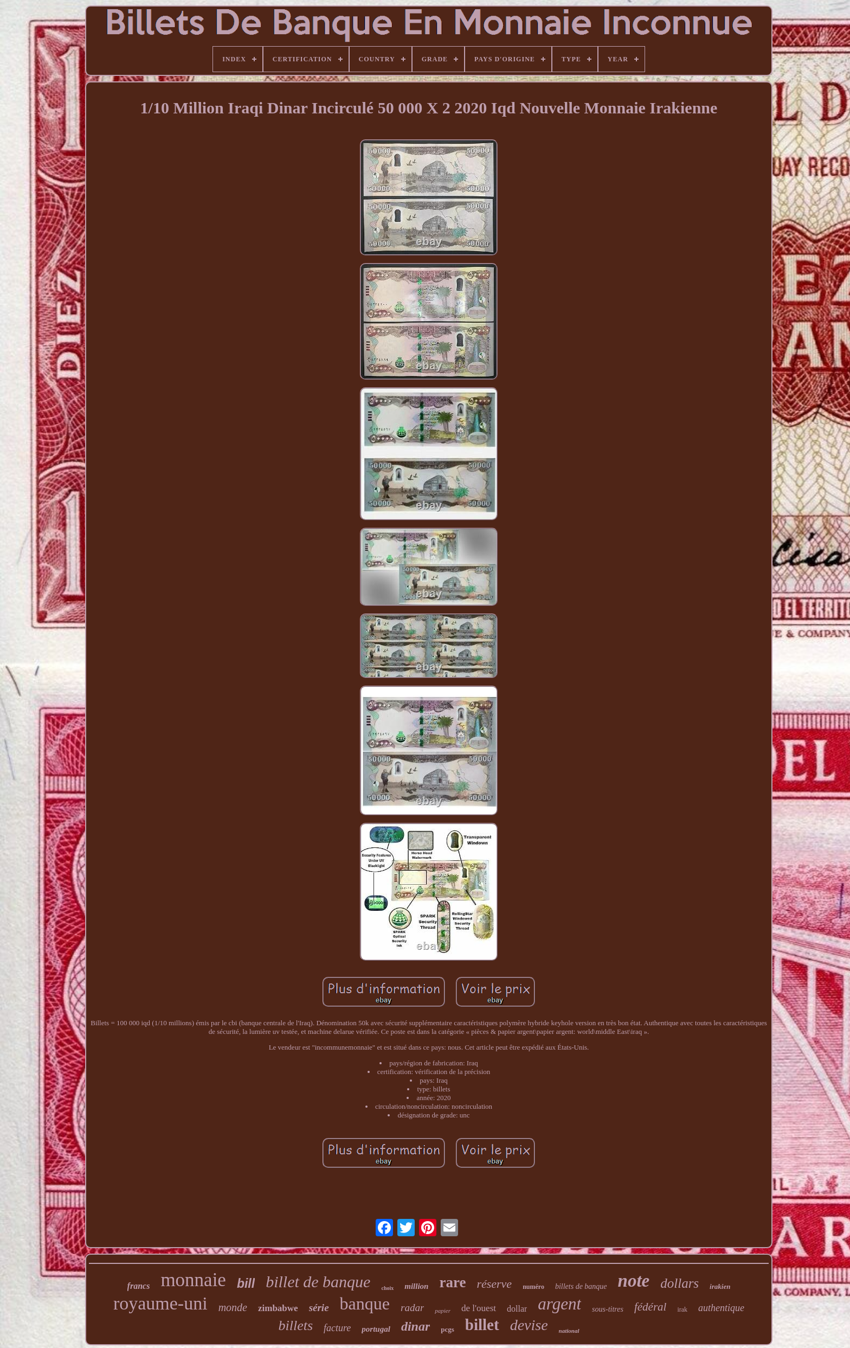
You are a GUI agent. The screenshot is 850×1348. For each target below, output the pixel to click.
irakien (720, 1286)
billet (482, 1324)
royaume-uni (160, 1303)
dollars (679, 1283)
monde (232, 1307)
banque (365, 1303)
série (319, 1307)
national (569, 1330)
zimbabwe (278, 1308)
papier (442, 1310)
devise (529, 1325)
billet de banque (318, 1281)
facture (337, 1328)
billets (295, 1325)
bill (246, 1283)
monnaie (193, 1279)
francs (138, 1285)
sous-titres (607, 1309)
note (634, 1280)
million (416, 1286)
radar (412, 1307)
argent (559, 1303)
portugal (376, 1329)
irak (682, 1309)
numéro (533, 1286)
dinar (415, 1326)
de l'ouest (478, 1308)
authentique (721, 1307)
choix (387, 1288)
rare (452, 1282)
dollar (517, 1308)
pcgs (447, 1329)
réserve (494, 1283)
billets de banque (581, 1286)
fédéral (650, 1306)
